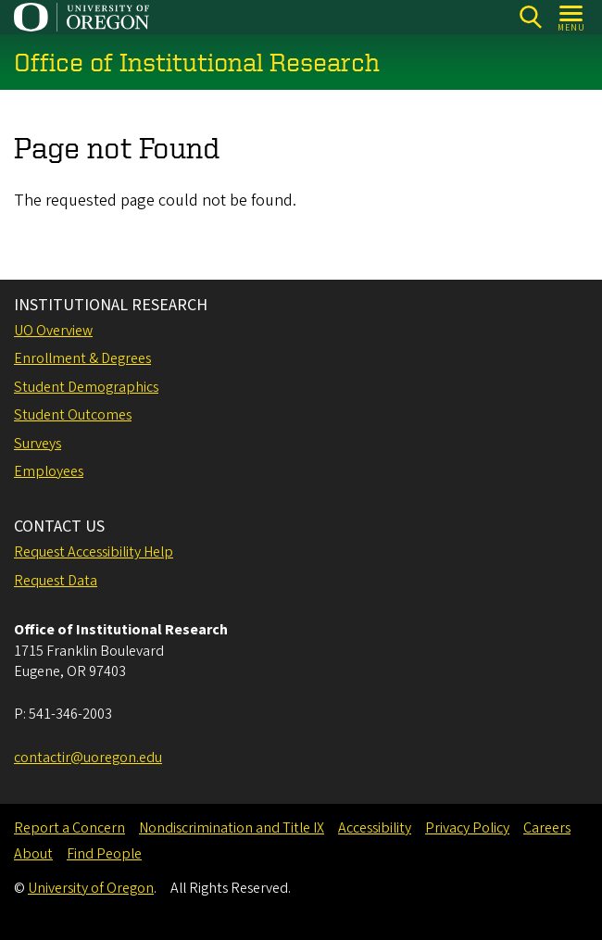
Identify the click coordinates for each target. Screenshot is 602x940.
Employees (48, 471)
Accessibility (374, 828)
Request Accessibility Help (93, 552)
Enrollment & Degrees (82, 358)
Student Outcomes (73, 415)
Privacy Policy (467, 828)
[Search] (530, 17)
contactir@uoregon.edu (88, 757)
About (33, 854)
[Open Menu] (572, 17)
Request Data (55, 580)
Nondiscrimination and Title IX (231, 828)
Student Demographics (86, 387)
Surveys (37, 443)
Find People (104, 854)
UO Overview (53, 330)
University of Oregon (91, 888)
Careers (547, 828)
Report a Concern (69, 828)
